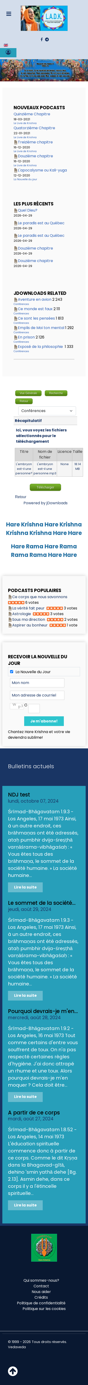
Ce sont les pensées (36, 318)
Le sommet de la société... (42, 903)
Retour (20, 497)
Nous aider (41, 1291)
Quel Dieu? (27, 210)
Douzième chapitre (35, 156)
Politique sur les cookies (44, 1308)
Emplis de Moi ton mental (41, 327)
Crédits (41, 1297)
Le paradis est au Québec (41, 223)
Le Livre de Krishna (25, 123)
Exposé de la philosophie (41, 346)
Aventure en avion (34, 299)
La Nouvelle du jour (25, 179)
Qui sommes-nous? (41, 1280)
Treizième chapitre (35, 142)
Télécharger (45, 487)
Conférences (21, 304)
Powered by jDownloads (45, 503)
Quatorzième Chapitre (34, 128)
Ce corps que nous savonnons (39, 597)
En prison (26, 337)
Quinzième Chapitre (32, 114)
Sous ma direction (28, 619)
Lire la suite (25, 887)
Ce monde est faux (35, 309)
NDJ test (19, 794)
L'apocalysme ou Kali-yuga (42, 170)
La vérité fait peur (28, 608)
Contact (41, 1286)
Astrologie (21, 614)
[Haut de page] (13, 1374)
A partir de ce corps (34, 1112)
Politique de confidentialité (41, 1303)
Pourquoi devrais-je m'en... (43, 1011)
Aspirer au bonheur (30, 625)
